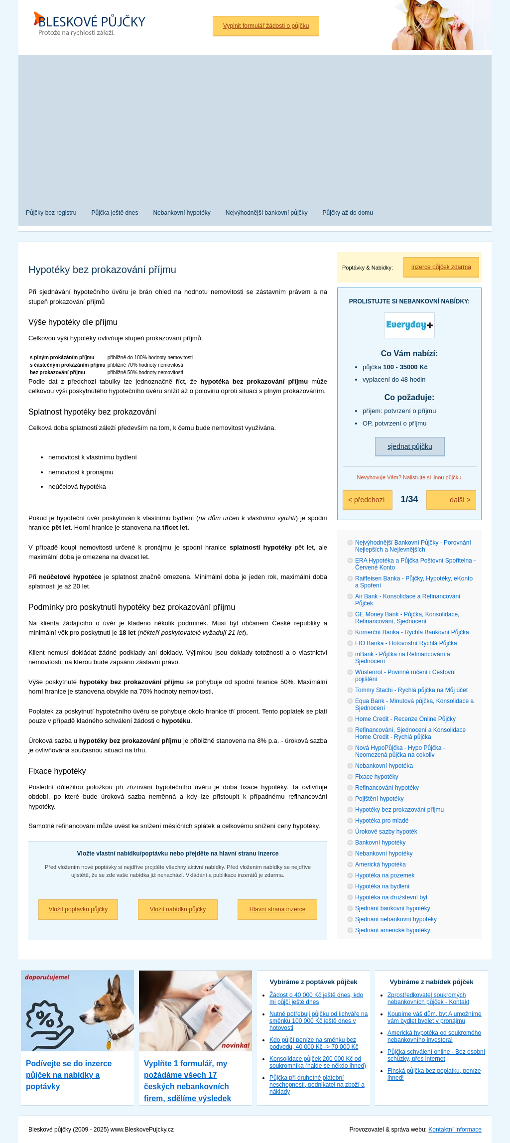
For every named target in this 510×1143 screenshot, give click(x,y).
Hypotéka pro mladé (381, 820)
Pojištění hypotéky (379, 798)
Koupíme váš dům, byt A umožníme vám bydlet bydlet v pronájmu (434, 1017)
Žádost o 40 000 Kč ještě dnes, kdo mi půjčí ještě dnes (316, 998)
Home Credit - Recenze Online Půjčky (405, 718)
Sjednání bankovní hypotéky (392, 908)
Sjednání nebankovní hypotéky (396, 919)
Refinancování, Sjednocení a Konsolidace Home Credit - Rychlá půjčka (410, 733)
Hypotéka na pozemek (384, 875)
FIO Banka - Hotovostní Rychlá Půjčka (406, 643)
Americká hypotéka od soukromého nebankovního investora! (434, 1036)
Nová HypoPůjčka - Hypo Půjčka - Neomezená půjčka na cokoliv (400, 751)
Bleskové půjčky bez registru (93, 25)
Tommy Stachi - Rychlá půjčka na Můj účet (411, 690)
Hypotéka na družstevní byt (391, 897)
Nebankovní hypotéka (384, 765)
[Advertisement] (255, 124)
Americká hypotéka (380, 864)
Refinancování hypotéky (387, 787)
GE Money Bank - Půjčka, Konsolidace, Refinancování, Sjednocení (407, 618)
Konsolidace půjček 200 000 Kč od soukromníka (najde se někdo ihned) (317, 1062)
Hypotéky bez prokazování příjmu (399, 809)
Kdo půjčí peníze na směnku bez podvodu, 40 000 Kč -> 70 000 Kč (313, 1043)
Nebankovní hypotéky (383, 853)
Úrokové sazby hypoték (386, 831)
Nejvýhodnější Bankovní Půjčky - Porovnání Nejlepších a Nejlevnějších (413, 546)
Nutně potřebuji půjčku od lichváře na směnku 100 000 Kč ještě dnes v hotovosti (318, 1020)
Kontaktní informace (455, 1129)
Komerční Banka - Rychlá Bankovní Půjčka (412, 632)
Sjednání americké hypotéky (392, 930)
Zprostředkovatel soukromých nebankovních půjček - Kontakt (428, 998)
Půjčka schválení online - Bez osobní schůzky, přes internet (436, 1055)
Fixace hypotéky (376, 776)
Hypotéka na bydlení (382, 886)
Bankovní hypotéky (380, 842)
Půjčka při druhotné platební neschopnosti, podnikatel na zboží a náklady (317, 1084)
